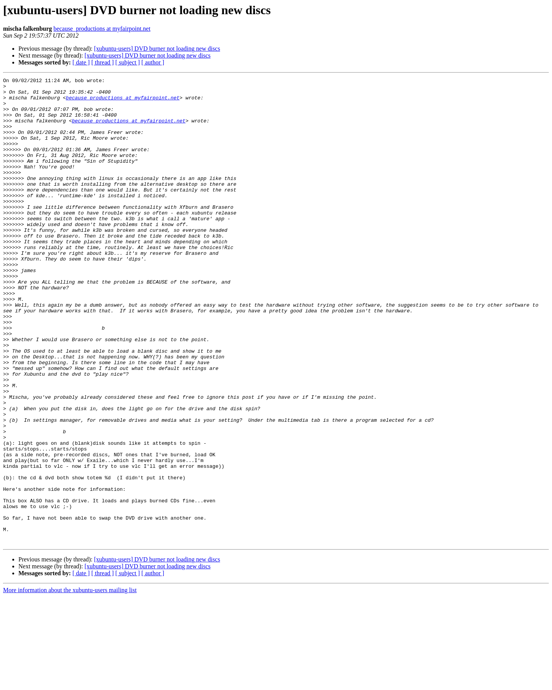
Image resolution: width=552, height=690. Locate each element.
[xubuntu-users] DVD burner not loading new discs (157, 48)
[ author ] (152, 62)
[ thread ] (102, 62)
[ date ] (81, 62)
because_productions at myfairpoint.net (102, 28)
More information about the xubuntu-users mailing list (69, 683)
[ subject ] (127, 62)
